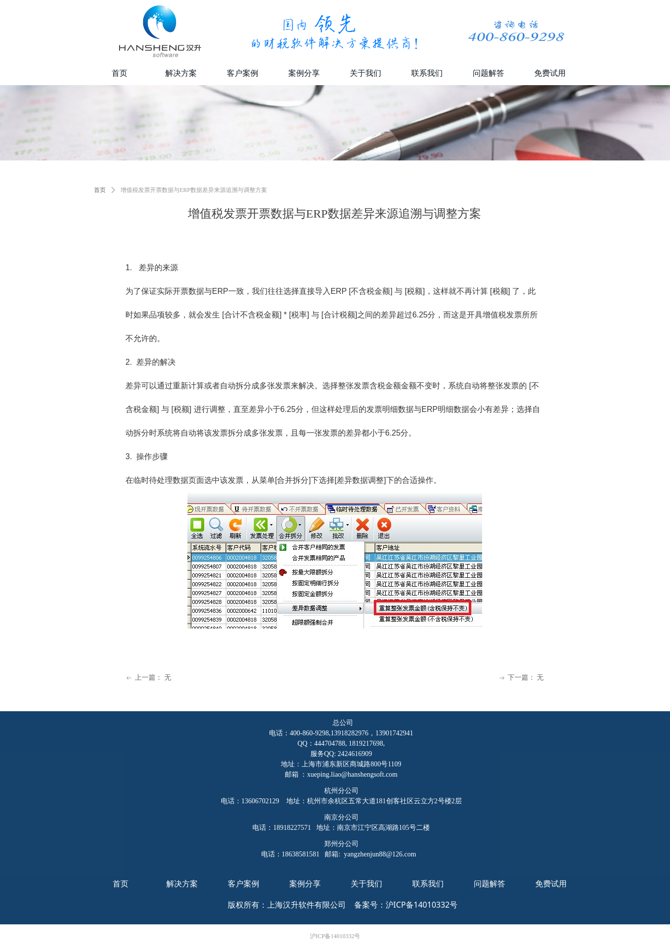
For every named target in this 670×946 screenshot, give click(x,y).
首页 (100, 190)
